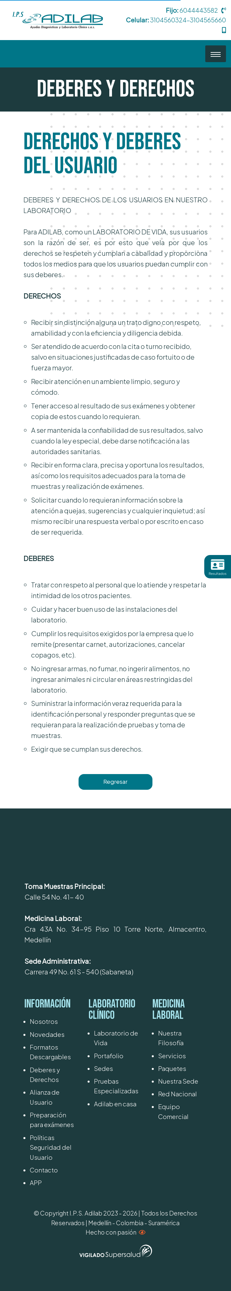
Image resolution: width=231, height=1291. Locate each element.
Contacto (44, 1170)
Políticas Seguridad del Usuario (51, 1147)
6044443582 (199, 10)
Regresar (115, 781)
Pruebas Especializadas (116, 1086)
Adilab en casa (115, 1104)
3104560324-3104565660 (188, 20)
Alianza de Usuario (45, 1097)
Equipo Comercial (173, 1111)
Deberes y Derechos (45, 1074)
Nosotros (44, 1021)
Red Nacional (177, 1094)
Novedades (47, 1034)
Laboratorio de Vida (116, 1038)
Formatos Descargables (50, 1052)
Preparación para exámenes (52, 1119)
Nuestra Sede (178, 1081)
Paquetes (172, 1068)
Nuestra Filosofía (171, 1038)
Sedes (103, 1068)
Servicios (172, 1056)
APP (36, 1182)
